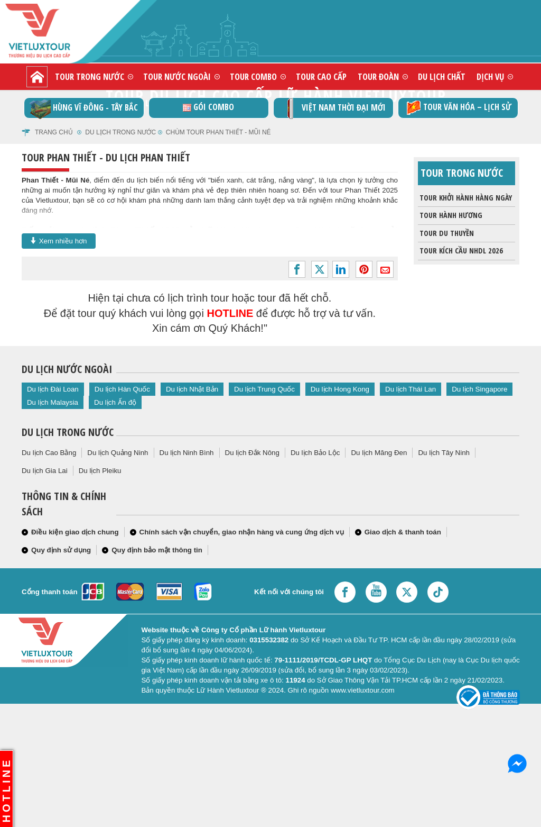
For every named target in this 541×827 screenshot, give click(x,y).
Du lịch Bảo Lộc (315, 453)
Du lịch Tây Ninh (444, 453)
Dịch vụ (490, 76)
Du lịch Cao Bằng (49, 453)
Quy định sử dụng (61, 550)
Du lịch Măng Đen (379, 453)
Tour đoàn (378, 76)
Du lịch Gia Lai (45, 471)
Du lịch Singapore (479, 389)
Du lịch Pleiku (100, 471)
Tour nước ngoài (177, 76)
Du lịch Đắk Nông (252, 453)
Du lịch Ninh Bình (187, 453)
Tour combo (253, 76)
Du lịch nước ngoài (67, 369)
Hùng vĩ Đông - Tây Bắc (84, 108)
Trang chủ (54, 132)
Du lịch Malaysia (52, 402)
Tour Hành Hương (450, 215)
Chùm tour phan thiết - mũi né (218, 132)
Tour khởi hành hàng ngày (465, 197)
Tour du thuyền (446, 233)
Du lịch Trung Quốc (264, 389)
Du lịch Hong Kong (340, 389)
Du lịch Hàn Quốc (122, 389)
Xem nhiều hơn (58, 241)
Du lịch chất (441, 76)
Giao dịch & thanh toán (403, 532)
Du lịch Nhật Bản (192, 389)
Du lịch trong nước (68, 432)
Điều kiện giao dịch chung (75, 532)
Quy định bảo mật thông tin (156, 550)
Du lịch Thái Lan (410, 389)
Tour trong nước (89, 76)
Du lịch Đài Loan (53, 389)
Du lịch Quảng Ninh (117, 453)
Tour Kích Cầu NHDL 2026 (460, 250)
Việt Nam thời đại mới (333, 108)
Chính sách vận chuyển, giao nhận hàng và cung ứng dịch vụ (241, 532)
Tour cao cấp (321, 76)
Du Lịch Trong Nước (120, 132)
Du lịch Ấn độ (115, 402)
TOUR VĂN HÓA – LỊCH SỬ (457, 107)
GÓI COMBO (208, 107)
